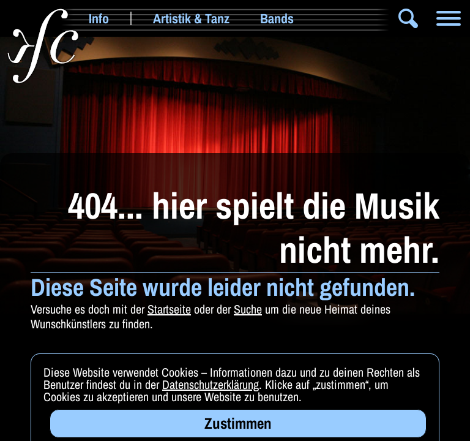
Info (99, 18)
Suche (248, 309)
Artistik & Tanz (191, 18)
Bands (277, 18)
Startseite (169, 309)
